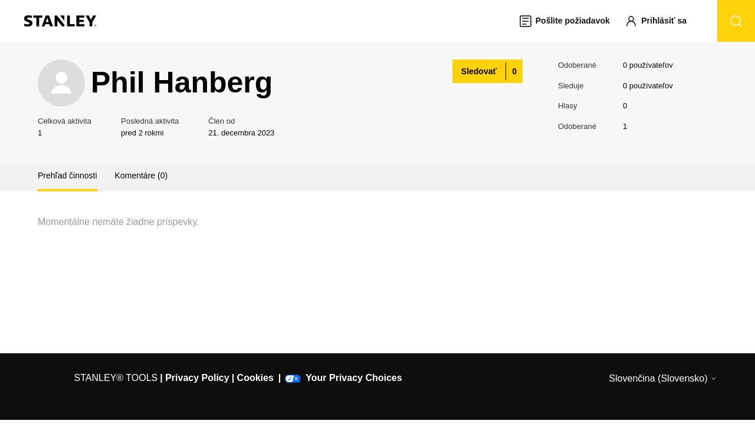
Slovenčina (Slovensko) (663, 378)
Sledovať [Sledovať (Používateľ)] (479, 71)
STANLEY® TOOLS (116, 378)
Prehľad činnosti (67, 175)
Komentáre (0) (141, 175)
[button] (661, 20)
